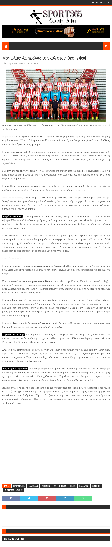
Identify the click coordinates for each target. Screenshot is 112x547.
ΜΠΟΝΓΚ (46, 486)
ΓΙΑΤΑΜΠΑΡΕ (19, 486)
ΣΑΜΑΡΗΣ (83, 486)
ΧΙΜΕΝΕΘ (96, 486)
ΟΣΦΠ (72, 486)
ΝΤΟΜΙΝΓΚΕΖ (60, 486)
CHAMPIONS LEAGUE (14, 490)
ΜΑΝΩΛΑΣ (33, 486)
